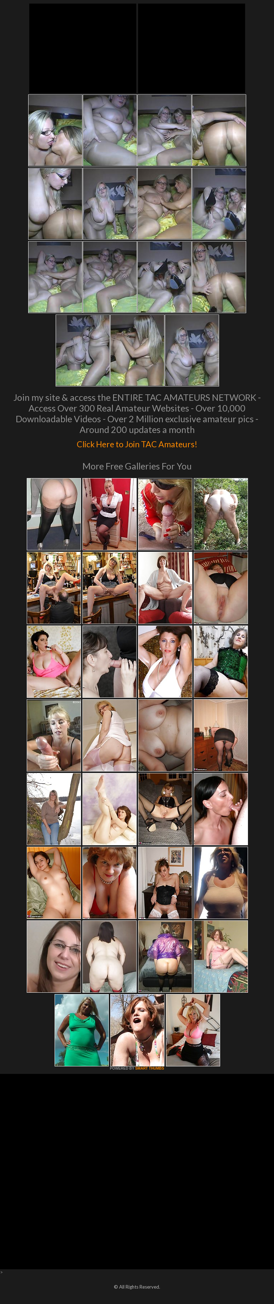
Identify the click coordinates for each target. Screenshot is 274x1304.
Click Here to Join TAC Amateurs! (137, 442)
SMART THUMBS (149, 1068)
